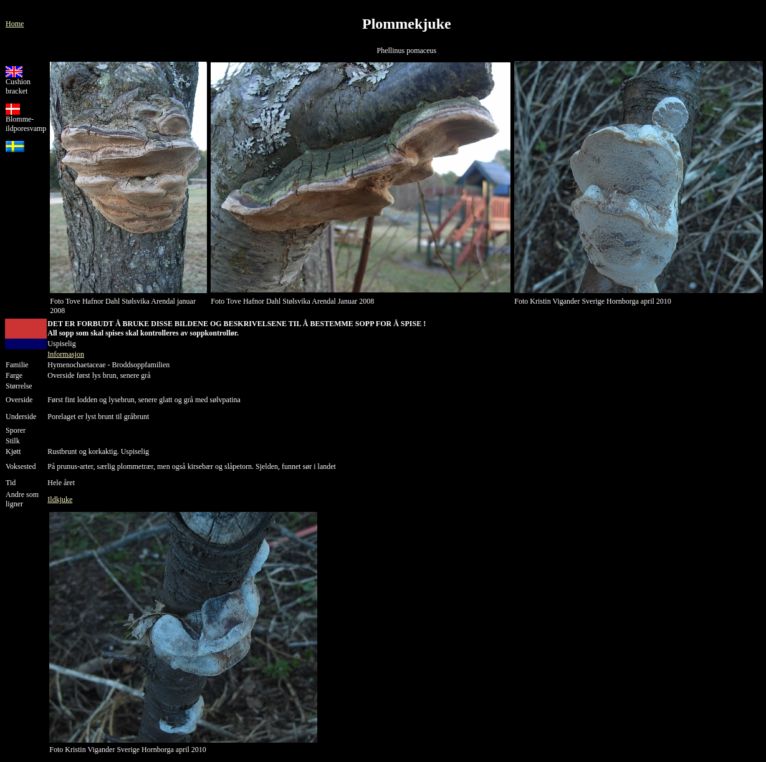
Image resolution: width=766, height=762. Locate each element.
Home (15, 23)
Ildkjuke (59, 499)
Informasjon (65, 354)
